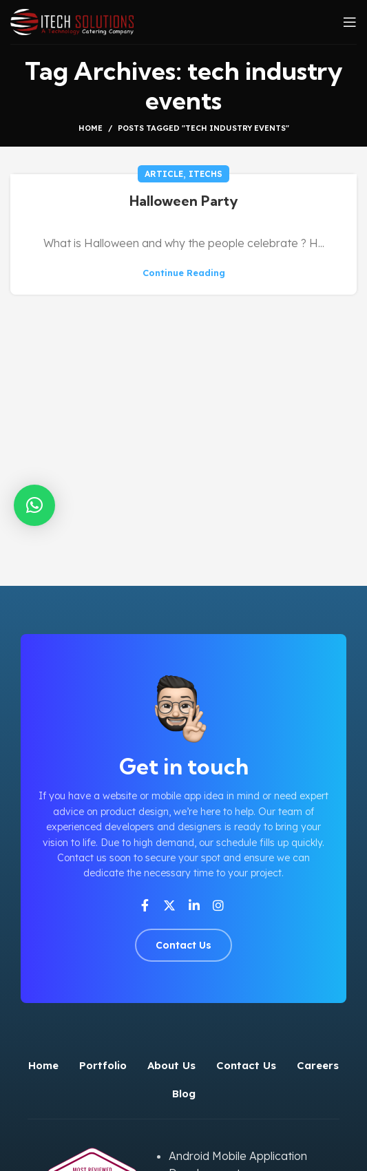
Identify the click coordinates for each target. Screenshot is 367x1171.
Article (164, 174)
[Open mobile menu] (350, 22)
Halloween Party (183, 200)
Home (90, 128)
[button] (34, 505)
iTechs (205, 174)
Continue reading (184, 272)
